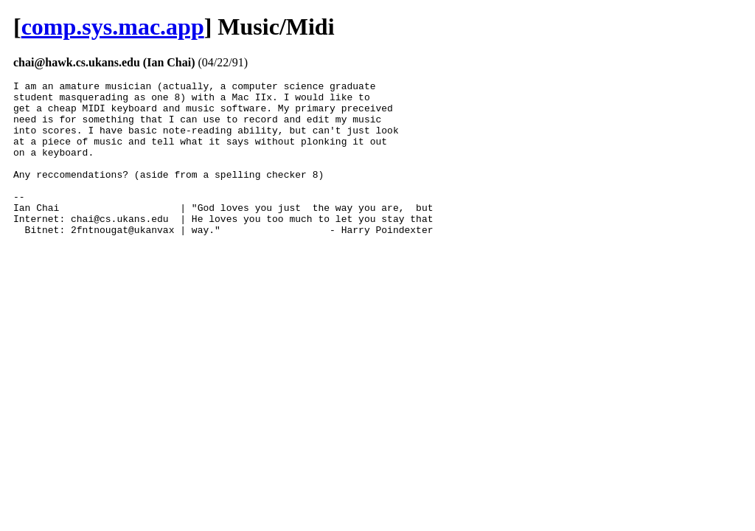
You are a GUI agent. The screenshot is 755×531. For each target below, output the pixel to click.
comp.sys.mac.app (112, 26)
